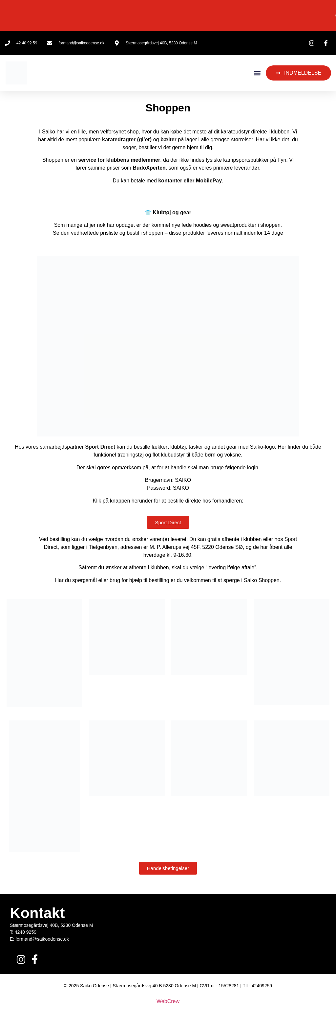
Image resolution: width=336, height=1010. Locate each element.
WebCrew (168, 1001)
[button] (257, 73)
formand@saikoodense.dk (42, 939)
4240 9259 (25, 932)
